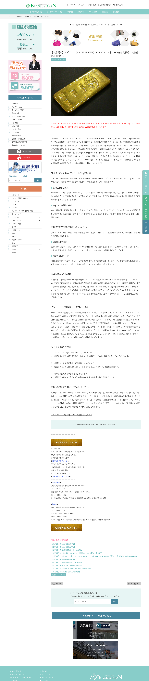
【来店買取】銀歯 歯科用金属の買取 (63, 544)
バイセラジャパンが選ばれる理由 (20, 657)
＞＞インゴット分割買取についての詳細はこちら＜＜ (71, 415)
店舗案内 (81, 12)
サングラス (15, 201)
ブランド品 (15, 217)
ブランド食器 (16, 224)
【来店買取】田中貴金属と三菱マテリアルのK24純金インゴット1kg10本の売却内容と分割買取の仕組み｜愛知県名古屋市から (94, 556)
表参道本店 (56, 482)
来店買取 (13, 664)
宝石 (13, 243)
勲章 (13, 233)
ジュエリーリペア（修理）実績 (22, 211)
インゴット (62, 59)
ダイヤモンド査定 (18, 110)
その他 (14, 252)
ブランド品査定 (17, 119)
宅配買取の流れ (15, 670)
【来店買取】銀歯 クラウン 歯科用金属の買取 (66, 565)
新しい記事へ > (133, 584)
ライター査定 (16, 129)
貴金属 (54, 59)
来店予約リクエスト (18, 145)
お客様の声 (13, 660)
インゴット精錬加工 (16, 673)
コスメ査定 (15, 126)
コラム (12, 676)
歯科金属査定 (16, 135)
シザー (14, 204)
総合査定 (15, 103)
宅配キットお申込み (18, 139)
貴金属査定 (15, 113)
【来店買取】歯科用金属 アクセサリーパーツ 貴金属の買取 (71, 568)
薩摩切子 (15, 246)
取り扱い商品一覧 (36, 12)
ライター (15, 227)
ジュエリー (15, 208)
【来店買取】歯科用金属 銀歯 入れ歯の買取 (65, 571)
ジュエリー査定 (17, 107)
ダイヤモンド (16, 214)
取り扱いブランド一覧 (54, 12)
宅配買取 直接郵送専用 (19, 142)
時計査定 (15, 123)
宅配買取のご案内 (15, 667)
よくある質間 (92, 12)
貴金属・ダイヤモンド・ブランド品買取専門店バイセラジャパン (103, 670)
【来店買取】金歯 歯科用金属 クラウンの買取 (66, 550)
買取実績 (70, 12)
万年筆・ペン (16, 230)
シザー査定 (15, 132)
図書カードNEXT (17, 240)
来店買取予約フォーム (59, 461)
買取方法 (105, 12)
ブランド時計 (16, 220)
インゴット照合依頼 (18, 116)
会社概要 (116, 12)
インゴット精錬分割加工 (20, 198)
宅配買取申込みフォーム (60, 476)
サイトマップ (46, 676)
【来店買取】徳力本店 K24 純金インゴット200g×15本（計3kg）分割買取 (76, 553)
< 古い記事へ (57, 584)
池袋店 (54, 504)
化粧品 (14, 236)
